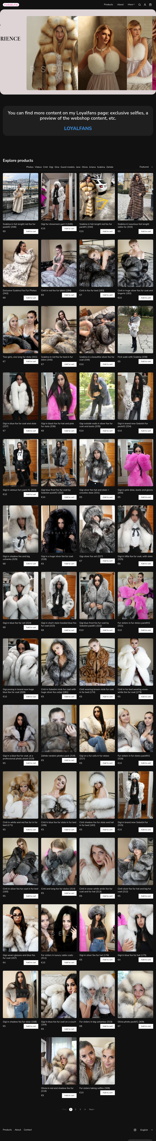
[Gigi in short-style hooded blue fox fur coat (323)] (59, 595)
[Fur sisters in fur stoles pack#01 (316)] (135, 728)
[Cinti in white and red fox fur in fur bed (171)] (20, 795)
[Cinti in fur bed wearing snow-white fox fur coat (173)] (135, 662)
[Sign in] (145, 4)
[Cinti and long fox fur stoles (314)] (59, 861)
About (120, 4)
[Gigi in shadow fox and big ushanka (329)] (20, 529)
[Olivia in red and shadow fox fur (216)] (59, 1061)
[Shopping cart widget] (150, 4)
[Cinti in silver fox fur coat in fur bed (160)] (20, 861)
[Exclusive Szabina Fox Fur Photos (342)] (20, 263)
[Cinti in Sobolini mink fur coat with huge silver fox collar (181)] (59, 662)
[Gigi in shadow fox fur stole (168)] (20, 994)
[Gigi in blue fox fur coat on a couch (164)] (59, 994)
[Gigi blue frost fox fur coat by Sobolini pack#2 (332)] (59, 462)
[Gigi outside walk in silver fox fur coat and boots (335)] (97, 396)
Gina (57, 167)
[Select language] (147, 1130)
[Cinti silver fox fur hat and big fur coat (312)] (135, 861)
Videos (38, 167)
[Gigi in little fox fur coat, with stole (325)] (135, 529)
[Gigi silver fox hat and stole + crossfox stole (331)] (97, 462)
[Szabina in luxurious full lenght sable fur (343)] (135, 196)
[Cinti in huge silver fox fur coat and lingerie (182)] (135, 263)
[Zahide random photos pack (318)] (59, 728)
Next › (91, 1109)
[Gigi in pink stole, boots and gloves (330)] (135, 462)
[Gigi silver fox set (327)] (97, 529)
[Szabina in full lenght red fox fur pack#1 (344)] (97, 196)
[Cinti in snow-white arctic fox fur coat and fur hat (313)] (97, 861)
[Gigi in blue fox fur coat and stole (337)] (20, 396)
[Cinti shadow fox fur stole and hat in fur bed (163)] (97, 795)
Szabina (101, 167)
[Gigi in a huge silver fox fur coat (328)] (59, 529)
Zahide (109, 167)
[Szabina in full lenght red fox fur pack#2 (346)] (20, 196)
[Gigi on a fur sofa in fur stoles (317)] (97, 728)
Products (108, 4)
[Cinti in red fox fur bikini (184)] (59, 263)
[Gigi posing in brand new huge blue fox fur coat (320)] (20, 662)
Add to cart (31, 231)
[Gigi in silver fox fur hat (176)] (97, 928)
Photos (29, 167)
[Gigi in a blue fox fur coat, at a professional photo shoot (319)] (20, 728)
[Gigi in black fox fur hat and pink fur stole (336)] (59, 396)
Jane (78, 167)
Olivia (85, 167)
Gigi (51, 167)
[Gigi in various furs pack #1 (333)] (20, 462)
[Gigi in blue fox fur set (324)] (20, 595)
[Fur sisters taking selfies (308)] (97, 1061)
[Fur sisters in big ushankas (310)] (97, 994)
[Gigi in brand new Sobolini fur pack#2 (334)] (135, 396)
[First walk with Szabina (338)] (135, 329)
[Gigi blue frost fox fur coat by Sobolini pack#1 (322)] (97, 595)
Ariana (92, 167)
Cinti (45, 167)
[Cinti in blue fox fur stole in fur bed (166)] (59, 795)
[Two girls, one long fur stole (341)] (20, 329)
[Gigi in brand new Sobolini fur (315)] (135, 795)
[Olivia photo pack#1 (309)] (135, 994)
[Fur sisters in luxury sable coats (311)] (59, 928)
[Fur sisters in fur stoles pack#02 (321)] (135, 595)
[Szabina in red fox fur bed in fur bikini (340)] (59, 329)
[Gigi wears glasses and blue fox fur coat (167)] (20, 928)
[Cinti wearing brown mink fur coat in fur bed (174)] (97, 662)
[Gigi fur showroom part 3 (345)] (59, 196)
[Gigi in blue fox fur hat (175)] (135, 928)
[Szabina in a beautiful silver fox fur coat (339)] (97, 329)
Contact (28, 1129)
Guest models (68, 167)
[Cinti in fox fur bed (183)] (97, 263)
